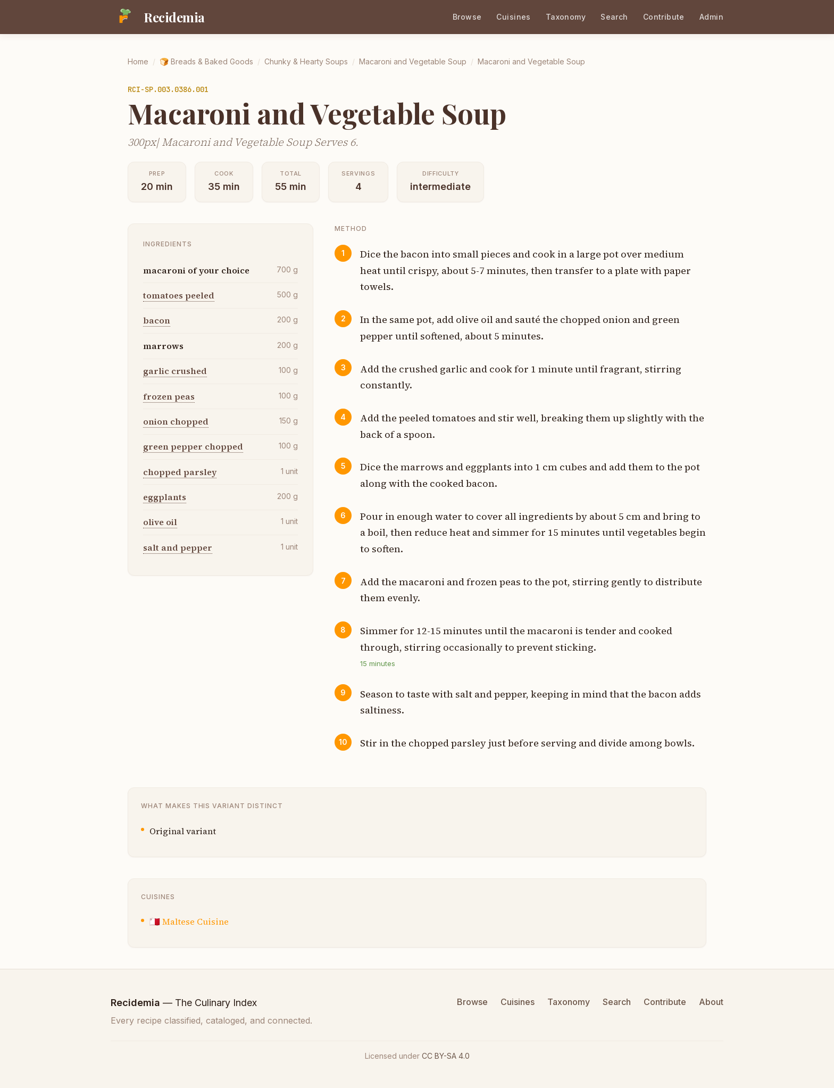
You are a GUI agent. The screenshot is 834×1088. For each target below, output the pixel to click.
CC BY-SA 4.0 (446, 1055)
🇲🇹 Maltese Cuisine (189, 921)
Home (138, 61)
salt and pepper (177, 547)
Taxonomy (566, 16)
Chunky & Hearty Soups (306, 61)
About (711, 1001)
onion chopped (175, 421)
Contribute (664, 16)
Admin (711, 16)
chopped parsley (179, 472)
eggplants (164, 497)
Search (614, 16)
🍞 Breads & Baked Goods (206, 61)
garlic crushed (175, 371)
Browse (467, 16)
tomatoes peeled (178, 295)
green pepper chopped (193, 446)
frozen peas (169, 396)
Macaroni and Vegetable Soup (412, 61)
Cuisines (513, 16)
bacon (156, 320)
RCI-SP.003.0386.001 (168, 89)
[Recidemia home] (158, 17)
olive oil (160, 522)
